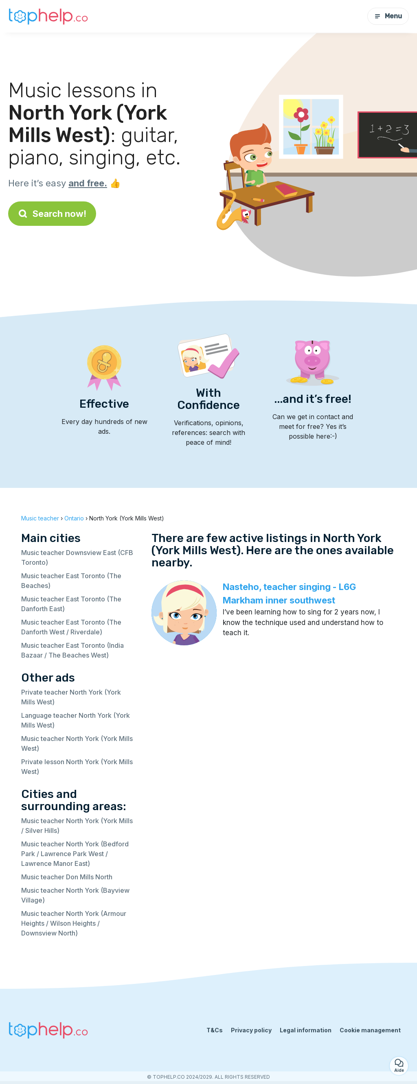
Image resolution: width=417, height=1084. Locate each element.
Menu (388, 16)
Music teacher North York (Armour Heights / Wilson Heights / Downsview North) (73, 923)
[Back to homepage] (49, 16)
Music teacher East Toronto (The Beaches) (71, 581)
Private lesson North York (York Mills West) (77, 767)
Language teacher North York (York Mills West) (75, 720)
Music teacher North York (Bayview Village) (75, 895)
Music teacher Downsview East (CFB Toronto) (77, 557)
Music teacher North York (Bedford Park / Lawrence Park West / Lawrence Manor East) (75, 854)
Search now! (52, 213)
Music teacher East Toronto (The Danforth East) (71, 604)
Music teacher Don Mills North (66, 877)
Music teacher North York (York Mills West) (77, 743)
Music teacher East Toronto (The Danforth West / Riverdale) (71, 627)
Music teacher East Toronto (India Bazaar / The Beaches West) (72, 650)
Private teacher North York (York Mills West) (71, 697)
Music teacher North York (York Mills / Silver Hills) (77, 826)
